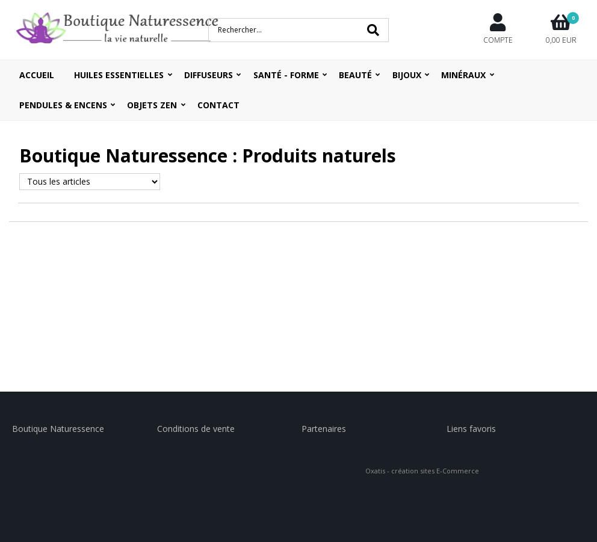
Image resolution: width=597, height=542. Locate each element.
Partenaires (324, 428)
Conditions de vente (196, 428)
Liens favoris (471, 428)
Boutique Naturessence (58, 428)
